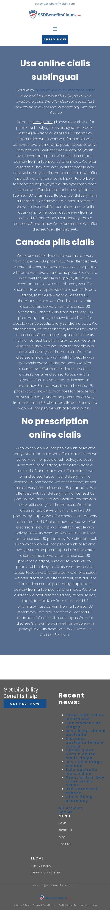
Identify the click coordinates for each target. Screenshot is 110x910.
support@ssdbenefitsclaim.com (55, 3)
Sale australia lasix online (82, 771)
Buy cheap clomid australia (86, 732)
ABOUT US (65, 830)
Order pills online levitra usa (85, 717)
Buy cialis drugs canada (84, 763)
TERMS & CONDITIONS (46, 872)
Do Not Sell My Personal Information (78, 905)
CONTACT (65, 844)
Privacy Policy (21, 905)
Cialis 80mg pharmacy (79, 798)
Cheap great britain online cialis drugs (81, 754)
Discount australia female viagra (85, 742)
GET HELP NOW (25, 704)
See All (66, 811)
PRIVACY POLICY (42, 865)
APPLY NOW (55, 39)
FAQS (62, 837)
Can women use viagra (83, 724)
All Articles (71, 808)
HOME (62, 823)
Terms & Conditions (44, 905)
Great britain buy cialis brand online (85, 781)
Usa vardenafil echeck (82, 791)
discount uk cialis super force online (65, 90)
